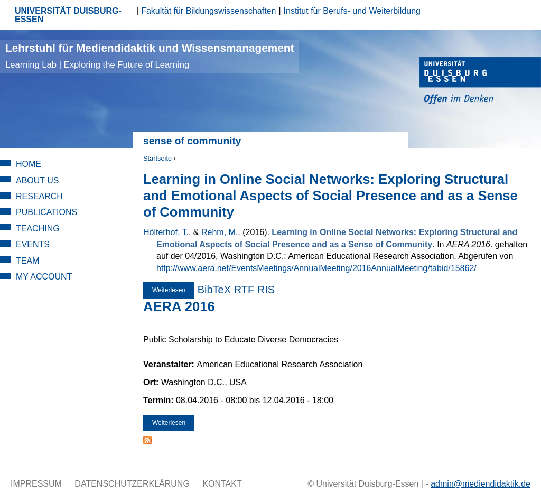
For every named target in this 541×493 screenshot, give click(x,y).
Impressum (36, 483)
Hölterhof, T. (166, 232)
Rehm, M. (219, 232)
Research (39, 196)
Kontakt (221, 483)
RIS (266, 289)
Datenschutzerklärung (132, 483)
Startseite (157, 158)
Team (27, 260)
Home (28, 164)
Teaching (38, 228)
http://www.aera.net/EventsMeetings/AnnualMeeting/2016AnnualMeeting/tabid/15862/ (316, 268)
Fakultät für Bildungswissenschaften (208, 10)
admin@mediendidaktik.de (480, 483)
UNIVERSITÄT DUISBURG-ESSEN (68, 15)
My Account (44, 276)
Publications (46, 212)
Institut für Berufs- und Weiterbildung (352, 10)
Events (33, 244)
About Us (37, 180)
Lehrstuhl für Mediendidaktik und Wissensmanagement (149, 56)
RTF (244, 289)
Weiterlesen (173, 292)
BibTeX (214, 289)
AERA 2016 (179, 306)
